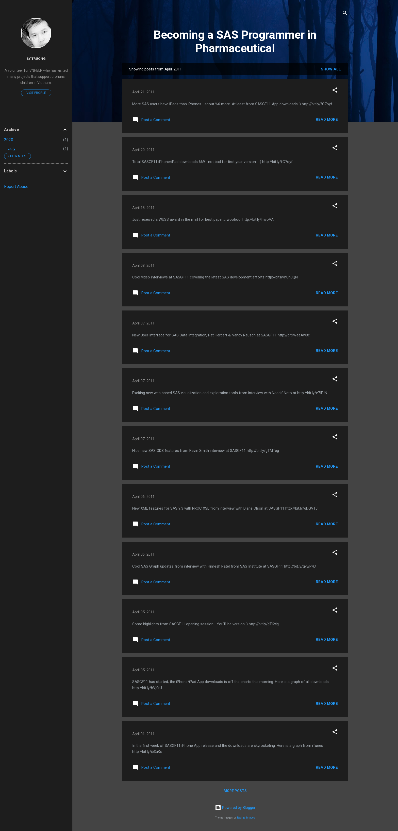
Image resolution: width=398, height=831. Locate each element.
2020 (8, 139)
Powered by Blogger (235, 807)
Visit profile (36, 93)
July (11, 148)
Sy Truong (36, 58)
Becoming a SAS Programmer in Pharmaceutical (235, 41)
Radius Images (246, 817)
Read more (327, 119)
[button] (335, 91)
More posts (235, 791)
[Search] (345, 14)
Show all (331, 69)
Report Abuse (16, 186)
